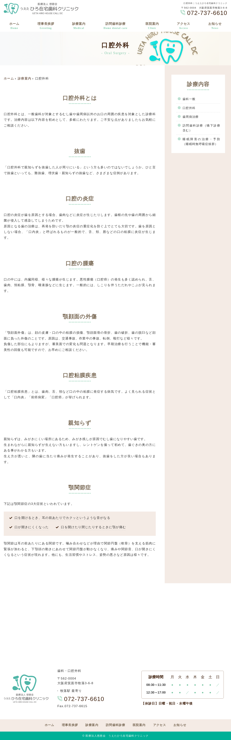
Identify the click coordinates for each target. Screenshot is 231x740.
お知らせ (215, 26)
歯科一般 (189, 99)
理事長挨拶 (45, 26)
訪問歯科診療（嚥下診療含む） (201, 128)
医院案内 (152, 26)
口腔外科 (189, 108)
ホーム (14, 26)
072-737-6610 (80, 699)
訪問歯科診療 (116, 26)
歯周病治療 (191, 117)
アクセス (183, 26)
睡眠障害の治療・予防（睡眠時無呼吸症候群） (201, 142)
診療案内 (79, 26)
